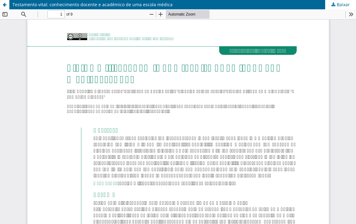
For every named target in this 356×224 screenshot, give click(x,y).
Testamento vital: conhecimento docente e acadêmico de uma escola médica (92, 4)
